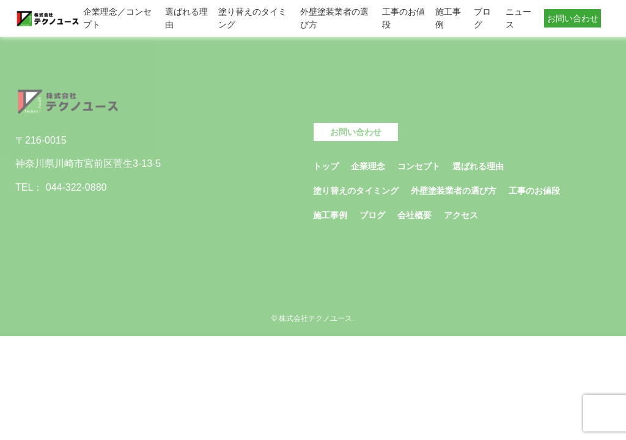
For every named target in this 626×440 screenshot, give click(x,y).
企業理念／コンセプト (117, 18)
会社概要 (414, 215)
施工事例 (448, 18)
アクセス (461, 215)
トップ (326, 166)
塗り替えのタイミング (252, 18)
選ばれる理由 (186, 18)
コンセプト (418, 166)
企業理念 (368, 166)
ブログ (482, 18)
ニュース (518, 18)
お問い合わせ (572, 18)
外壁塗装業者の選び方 (334, 18)
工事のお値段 (403, 18)
